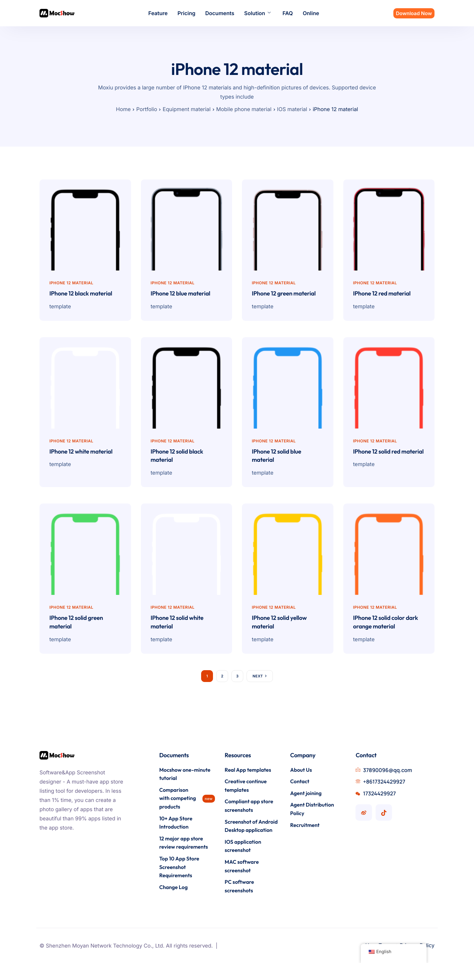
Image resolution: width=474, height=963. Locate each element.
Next (257, 676)
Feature (158, 13)
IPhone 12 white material (81, 451)
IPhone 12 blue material (180, 293)
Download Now (414, 13)
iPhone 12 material (71, 282)
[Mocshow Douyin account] (384, 812)
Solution (257, 13)
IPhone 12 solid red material (388, 451)
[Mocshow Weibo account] (364, 812)
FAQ (287, 13)
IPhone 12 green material (284, 293)
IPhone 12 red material (382, 293)
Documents (219, 13)
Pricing (186, 13)
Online (311, 13)
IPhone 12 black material (80, 293)
